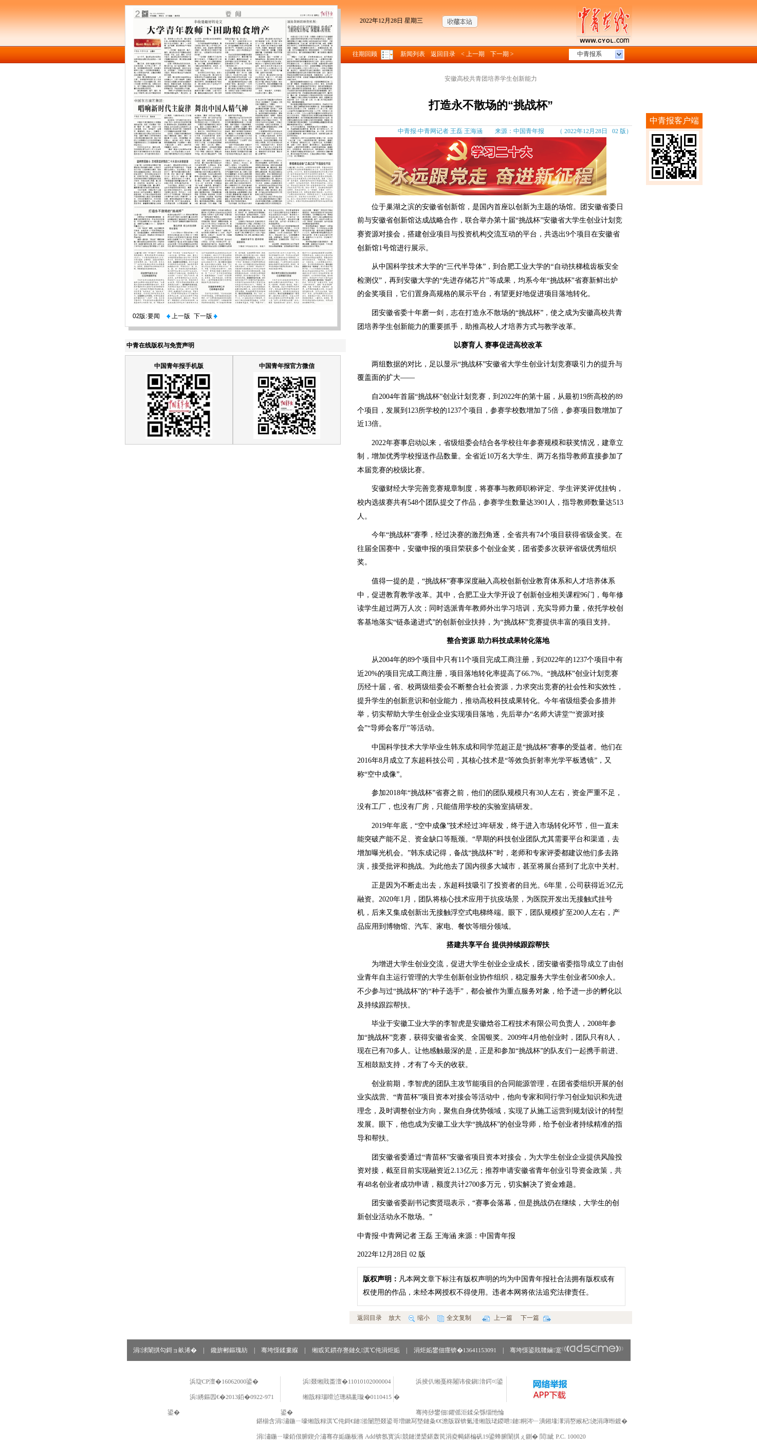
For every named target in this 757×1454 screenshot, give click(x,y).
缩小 (419, 1317)
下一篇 (536, 1317)
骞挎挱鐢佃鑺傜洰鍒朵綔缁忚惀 (460, 1412)
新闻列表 (412, 54)
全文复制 (454, 1317)
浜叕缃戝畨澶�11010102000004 (347, 1381)
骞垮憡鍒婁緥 (279, 1350)
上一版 (178, 316)
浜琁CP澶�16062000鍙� (224, 1381)
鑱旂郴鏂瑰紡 (229, 1350)
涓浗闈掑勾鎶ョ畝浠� (165, 1350)
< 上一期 (473, 54)
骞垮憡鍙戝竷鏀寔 (566, 1350)
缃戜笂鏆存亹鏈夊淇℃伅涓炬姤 (356, 1350)
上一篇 (497, 1317)
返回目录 (443, 54)
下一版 (205, 316)
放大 (395, 1317)
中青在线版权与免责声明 (160, 345)
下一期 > (502, 54)
